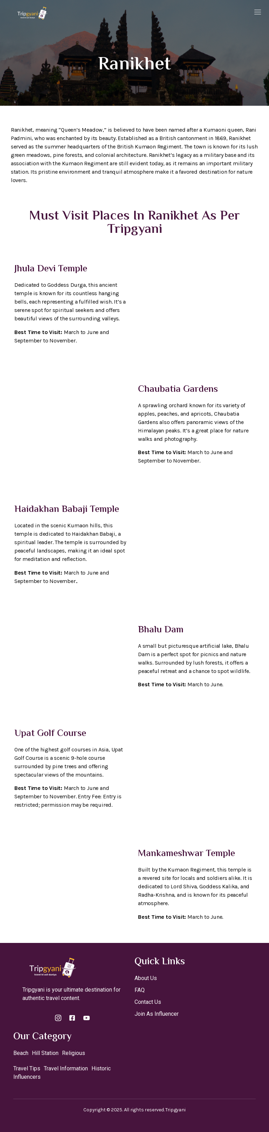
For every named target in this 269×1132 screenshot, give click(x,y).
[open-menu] (258, 13)
